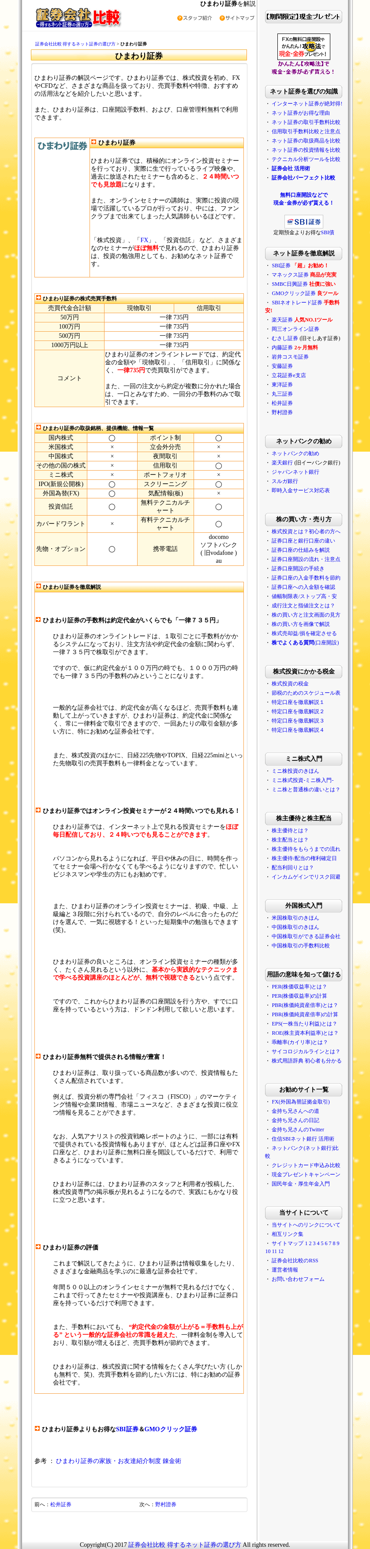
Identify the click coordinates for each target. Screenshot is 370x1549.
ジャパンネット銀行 (295, 472)
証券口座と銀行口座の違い (303, 541)
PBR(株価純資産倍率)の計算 (305, 1014)
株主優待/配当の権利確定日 (304, 858)
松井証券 (60, 1504)
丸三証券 (282, 394)
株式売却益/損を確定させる (304, 633)
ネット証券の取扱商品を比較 (306, 141)
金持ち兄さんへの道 (295, 1111)
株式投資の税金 (290, 684)
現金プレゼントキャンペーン (306, 1174)
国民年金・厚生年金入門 (301, 1184)
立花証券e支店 (289, 375)
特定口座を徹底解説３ (298, 721)
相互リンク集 (287, 1234)
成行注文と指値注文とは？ (303, 605)
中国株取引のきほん (295, 927)
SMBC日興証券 (289, 284)
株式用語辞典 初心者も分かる (307, 1061)
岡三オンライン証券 (295, 329)
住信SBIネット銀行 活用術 (303, 1139)
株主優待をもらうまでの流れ (306, 849)
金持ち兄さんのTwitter (298, 1129)
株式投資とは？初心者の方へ (306, 531)
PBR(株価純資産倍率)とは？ (305, 1005)
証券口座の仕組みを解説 (301, 550)
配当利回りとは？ (293, 867)
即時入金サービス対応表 (301, 490)
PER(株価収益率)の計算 (299, 996)
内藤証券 (282, 347)
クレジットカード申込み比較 (306, 1165)
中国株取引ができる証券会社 (306, 936)
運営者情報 (285, 1270)
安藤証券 (282, 366)
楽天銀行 (282, 463)
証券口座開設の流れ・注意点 (306, 559)
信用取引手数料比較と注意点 (306, 131)
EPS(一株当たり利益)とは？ (304, 1024)
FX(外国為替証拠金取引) (300, 1102)
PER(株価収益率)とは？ (299, 987)
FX (144, 240)
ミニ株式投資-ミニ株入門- (302, 780)
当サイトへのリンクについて (306, 1225)
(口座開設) (305, 643)
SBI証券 (127, 1429)
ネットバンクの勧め (295, 453)
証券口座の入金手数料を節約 (306, 578)
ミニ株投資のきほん (295, 771)
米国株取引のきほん (295, 918)
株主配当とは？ (290, 840)
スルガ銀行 (285, 481)
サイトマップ (287, 1243)
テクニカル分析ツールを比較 (306, 159)
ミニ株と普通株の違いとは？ (306, 789)
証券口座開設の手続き (298, 568)
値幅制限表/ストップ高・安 (304, 596)
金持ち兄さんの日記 (295, 1120)
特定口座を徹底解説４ (298, 730)
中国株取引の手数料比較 (301, 946)
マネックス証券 (290, 275)
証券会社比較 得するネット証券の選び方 (76, 43)
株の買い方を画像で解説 (301, 624)
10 (267, 1251)
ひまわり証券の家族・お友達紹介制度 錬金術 (118, 1461)
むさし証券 (285, 338)
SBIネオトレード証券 (297, 302)
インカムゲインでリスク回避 (306, 877)
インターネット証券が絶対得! (307, 104)
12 (281, 1251)
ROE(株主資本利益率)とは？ (305, 1033)
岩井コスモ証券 (290, 357)
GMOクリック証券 (171, 1429)
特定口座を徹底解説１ (298, 702)
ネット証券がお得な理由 (301, 113)
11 (274, 1251)
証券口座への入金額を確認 (303, 587)
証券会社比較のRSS (295, 1260)
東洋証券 (282, 385)
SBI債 (328, 232)
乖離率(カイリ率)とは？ (300, 1042)
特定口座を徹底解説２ (298, 711)
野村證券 (165, 1504)
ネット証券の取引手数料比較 (306, 122)
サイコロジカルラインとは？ (306, 1051)
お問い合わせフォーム (298, 1279)
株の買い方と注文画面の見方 (306, 615)
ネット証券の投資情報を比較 (306, 150)
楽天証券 (282, 320)
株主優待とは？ (290, 830)
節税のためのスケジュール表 (306, 693)
